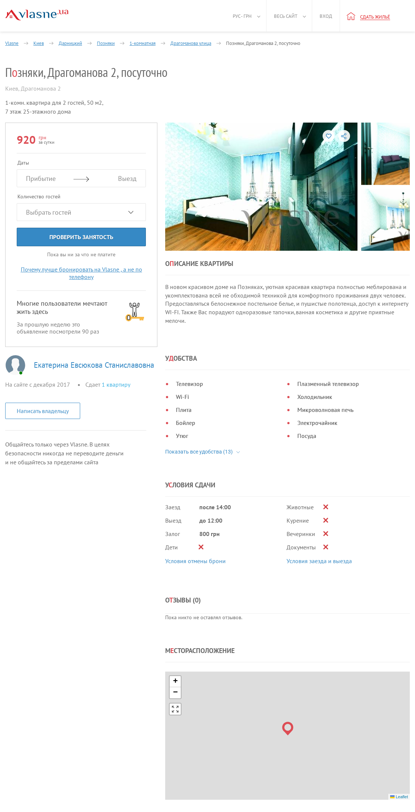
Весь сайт (285, 16)
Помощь (209, 745)
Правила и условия (29, 747)
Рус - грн (242, 16)
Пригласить (292, 760)
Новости (158, 745)
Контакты (210, 753)
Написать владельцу (43, 411)
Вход (326, 16)
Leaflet (399, 668)
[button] (288, 600)
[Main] (36, 15)
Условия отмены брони (195, 483)
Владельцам (213, 736)
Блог (154, 753)
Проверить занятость (81, 237)
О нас (155, 736)
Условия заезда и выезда (319, 483)
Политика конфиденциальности (44, 756)
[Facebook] (12, 795)
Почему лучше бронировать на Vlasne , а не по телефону (81, 273)
